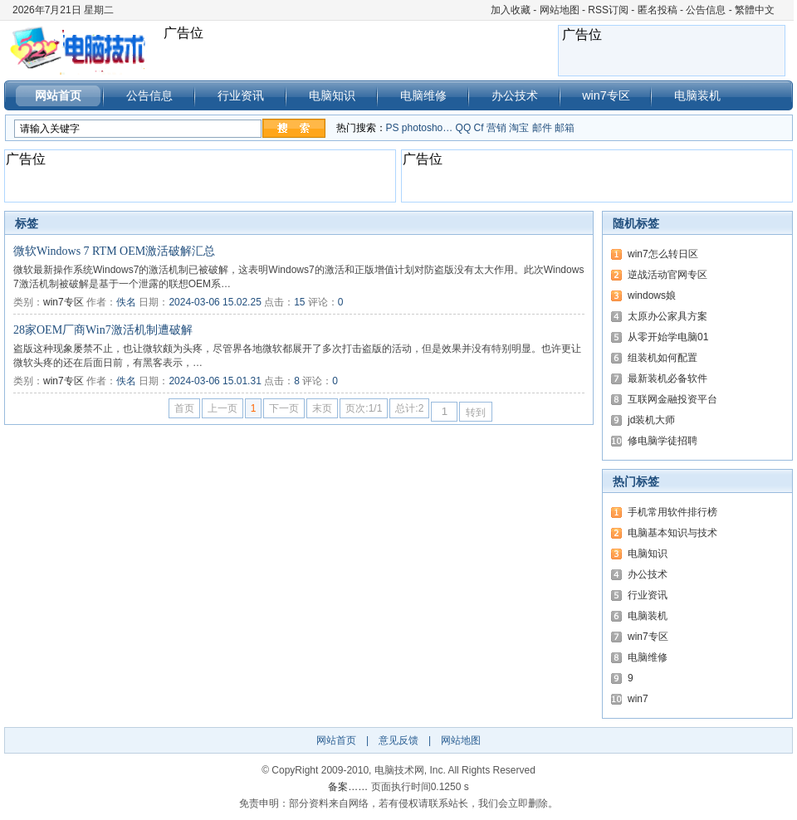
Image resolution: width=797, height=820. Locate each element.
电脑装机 (697, 95)
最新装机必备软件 (667, 378)
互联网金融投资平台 (672, 399)
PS (392, 128)
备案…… (348, 787)
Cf (479, 128)
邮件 (542, 128)
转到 (476, 412)
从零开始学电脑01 (668, 337)
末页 (322, 408)
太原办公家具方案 (667, 316)
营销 (496, 128)
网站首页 (58, 95)
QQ (464, 128)
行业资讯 (241, 95)
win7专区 (606, 95)
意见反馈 (398, 740)
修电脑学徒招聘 (662, 441)
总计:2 (409, 408)
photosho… (427, 128)
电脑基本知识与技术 (672, 533)
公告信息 (706, 10)
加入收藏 (511, 10)
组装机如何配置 (662, 358)
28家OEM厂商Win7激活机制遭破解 (103, 330)
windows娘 (652, 295)
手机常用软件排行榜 (672, 512)
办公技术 (514, 95)
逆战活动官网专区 (667, 275)
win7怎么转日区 (663, 254)
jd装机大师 (651, 420)
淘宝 (519, 128)
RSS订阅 (608, 10)
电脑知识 (332, 95)
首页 (184, 408)
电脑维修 (423, 95)
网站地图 (559, 10)
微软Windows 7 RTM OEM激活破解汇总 (114, 251)
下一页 (284, 408)
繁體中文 (755, 10)
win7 (638, 699)
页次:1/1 (363, 408)
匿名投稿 (657, 10)
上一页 (222, 408)
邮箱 (565, 128)
